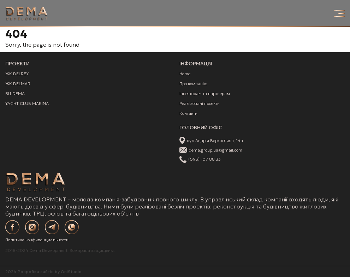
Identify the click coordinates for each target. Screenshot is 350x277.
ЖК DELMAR (17, 83)
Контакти (188, 113)
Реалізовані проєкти (199, 103)
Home (184, 73)
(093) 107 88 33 (204, 159)
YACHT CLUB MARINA (27, 103)
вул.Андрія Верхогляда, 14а (215, 140)
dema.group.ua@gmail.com (215, 150)
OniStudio (71, 271)
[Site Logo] (26, 13)
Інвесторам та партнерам (204, 93)
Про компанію (193, 83)
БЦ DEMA (15, 93)
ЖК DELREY (17, 73)
